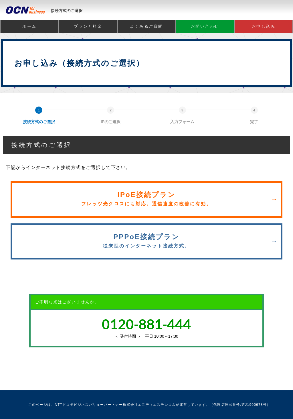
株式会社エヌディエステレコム (149, 405)
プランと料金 (88, 26)
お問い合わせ (205, 26)
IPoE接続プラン (146, 198)
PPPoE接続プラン (146, 240)
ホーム (29, 26)
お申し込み (264, 26)
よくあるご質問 (146, 26)
